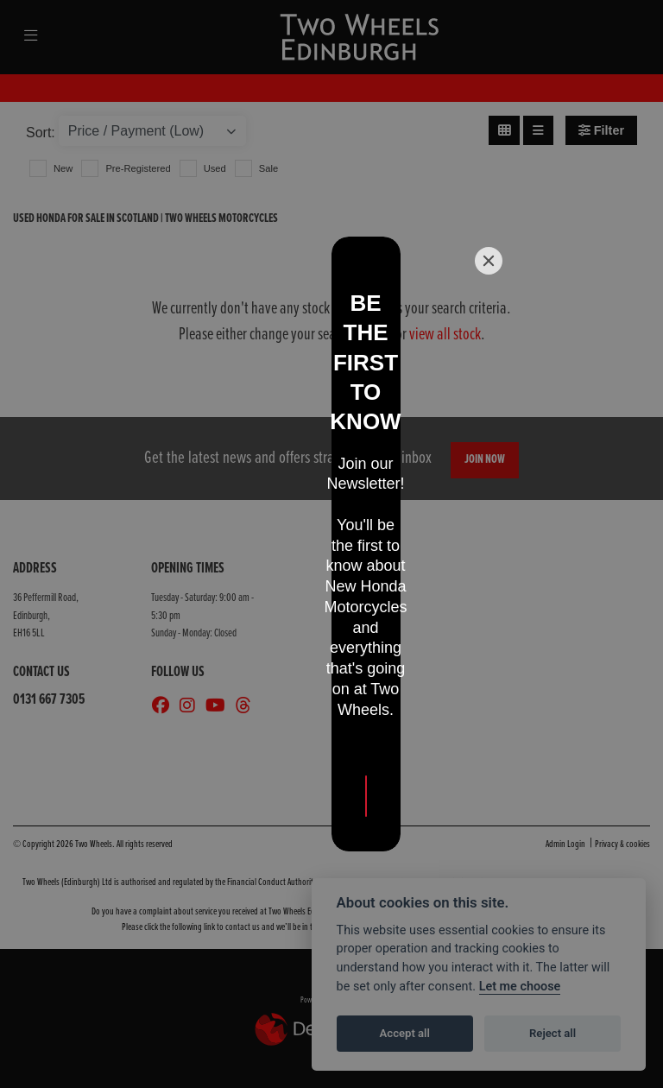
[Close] (488, 402)
